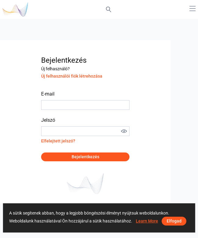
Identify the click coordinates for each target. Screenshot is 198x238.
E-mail (48, 94)
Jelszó (48, 120)
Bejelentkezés (85, 156)
